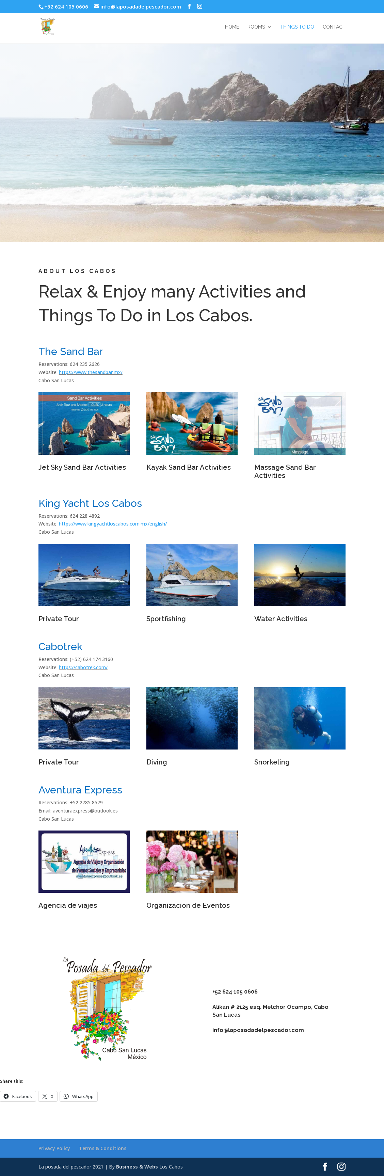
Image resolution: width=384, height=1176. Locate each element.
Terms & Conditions (102, 1148)
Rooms (256, 27)
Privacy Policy (54, 1148)
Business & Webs (137, 1166)
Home (232, 27)
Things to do (297, 27)
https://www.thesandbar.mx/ (91, 372)
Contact (334, 27)
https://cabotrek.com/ (83, 667)
